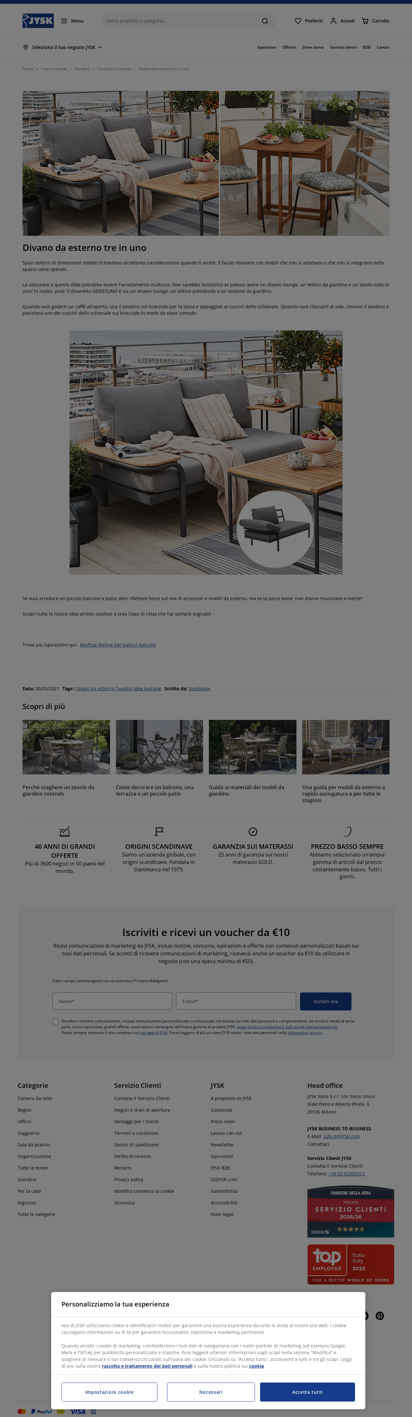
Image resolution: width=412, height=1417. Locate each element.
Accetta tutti (307, 1392)
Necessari (210, 1392)
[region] (208, 1350)
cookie (256, 1366)
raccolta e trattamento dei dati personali (147, 1366)
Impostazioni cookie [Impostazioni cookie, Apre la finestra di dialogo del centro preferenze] (109, 1392)
